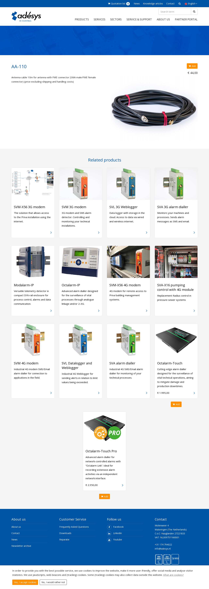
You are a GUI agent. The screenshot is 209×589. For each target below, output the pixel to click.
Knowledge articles (153, 3)
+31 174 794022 (163, 546)
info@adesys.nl (163, 550)
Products (82, 21)
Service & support (139, 21)
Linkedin (114, 535)
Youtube (114, 541)
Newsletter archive (21, 548)
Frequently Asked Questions (74, 529)
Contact (170, 3)
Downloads (65, 535)
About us (163, 21)
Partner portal (186, 21)
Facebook (115, 529)
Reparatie (64, 541)
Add (192, 68)
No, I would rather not (53, 582)
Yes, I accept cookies (25, 582)
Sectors (116, 21)
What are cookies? (173, 574)
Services (99, 21)
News (137, 3)
